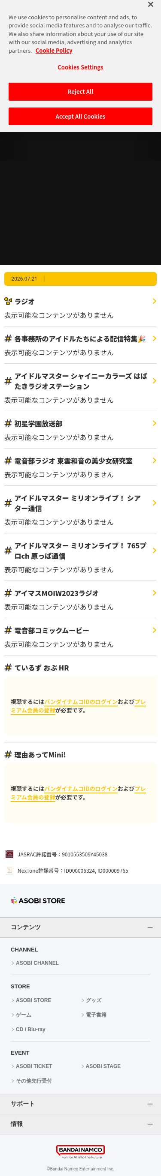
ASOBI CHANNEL (37, 963)
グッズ (93, 1000)
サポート (23, 1103)
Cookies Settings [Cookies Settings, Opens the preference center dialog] (80, 58)
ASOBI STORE (33, 1000)
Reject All (81, 83)
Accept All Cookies (81, 107)
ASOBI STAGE (103, 1066)
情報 (17, 1123)
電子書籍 (96, 1015)
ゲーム (23, 1015)
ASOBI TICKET (34, 1066)
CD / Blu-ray (31, 1029)
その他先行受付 (34, 1081)
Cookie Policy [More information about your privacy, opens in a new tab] (54, 41)
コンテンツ (26, 927)
